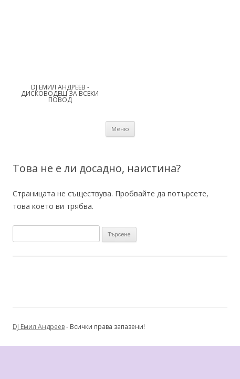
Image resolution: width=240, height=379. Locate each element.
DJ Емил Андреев (39, 326)
